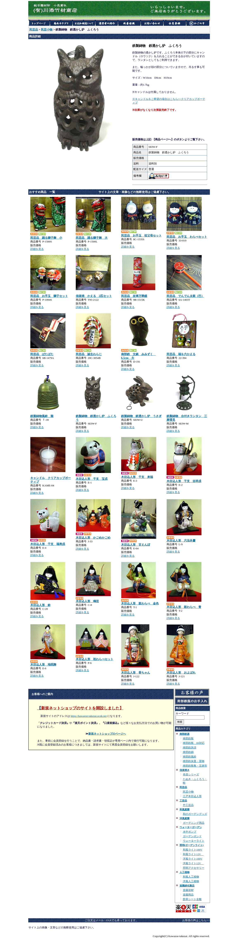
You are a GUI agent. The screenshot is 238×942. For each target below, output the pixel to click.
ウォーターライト (193, 840)
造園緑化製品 (187, 885)
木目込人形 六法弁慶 (181, 540)
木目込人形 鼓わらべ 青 (184, 607)
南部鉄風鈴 (189, 756)
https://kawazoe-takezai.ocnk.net (89, 715)
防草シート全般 (192, 899)
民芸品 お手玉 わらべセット (187, 236)
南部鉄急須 (189, 747)
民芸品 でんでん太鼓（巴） (185, 296)
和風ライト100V (192, 849)
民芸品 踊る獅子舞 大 (92, 237)
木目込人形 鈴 (40, 605)
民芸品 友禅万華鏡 (134, 296)
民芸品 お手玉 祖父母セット (141, 235)
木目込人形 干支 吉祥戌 (184, 481)
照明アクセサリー (193, 867)
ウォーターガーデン (191, 827)
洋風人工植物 (191, 881)
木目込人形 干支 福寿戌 (47, 544)
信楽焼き (184, 770)
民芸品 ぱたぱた (41, 354)
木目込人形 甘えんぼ (135, 544)
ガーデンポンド (192, 836)
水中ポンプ (189, 831)
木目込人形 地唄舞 (43, 664)
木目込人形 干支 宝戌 (92, 478)
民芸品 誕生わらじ (89, 354)
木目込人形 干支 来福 (137, 477)
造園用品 (188, 894)
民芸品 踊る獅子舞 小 (46, 237)
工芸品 (183, 800)
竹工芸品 (188, 805)
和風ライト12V (193, 854)
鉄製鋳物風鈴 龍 (41, 416)
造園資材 (188, 890)
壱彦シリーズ (191, 774)
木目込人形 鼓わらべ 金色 (140, 603)
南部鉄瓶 (188, 738)
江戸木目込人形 (192, 796)
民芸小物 (46, 29)
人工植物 (184, 872)
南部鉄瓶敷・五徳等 (195, 765)
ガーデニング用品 (193, 822)
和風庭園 (184, 809)
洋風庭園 (184, 818)
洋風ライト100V (192, 858)
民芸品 (33, 29)
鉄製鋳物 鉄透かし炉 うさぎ (141, 416)
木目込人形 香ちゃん (135, 672)
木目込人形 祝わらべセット (94, 659)
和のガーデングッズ (195, 814)
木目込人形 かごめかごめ (93, 537)
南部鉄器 (184, 734)
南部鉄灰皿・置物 (193, 761)
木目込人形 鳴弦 (87, 601)
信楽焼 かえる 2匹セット (94, 296)
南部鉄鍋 (188, 752)
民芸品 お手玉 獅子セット (49, 296)
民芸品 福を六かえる (181, 354)
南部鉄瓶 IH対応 (194, 743)
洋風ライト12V (193, 863)
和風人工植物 (191, 876)
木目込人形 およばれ (181, 672)
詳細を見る (37, 249)
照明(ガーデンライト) (192, 845)
